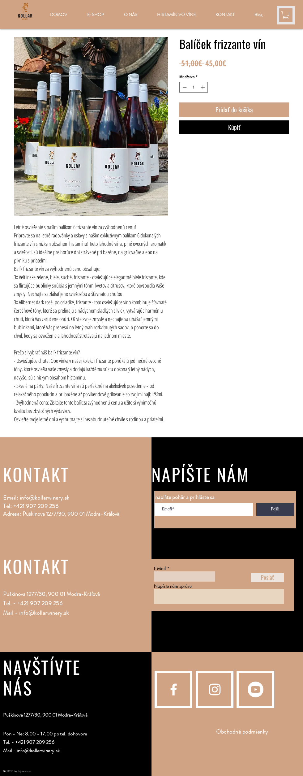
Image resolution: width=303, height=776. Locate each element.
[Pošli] (275, 509)
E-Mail (160, 568)
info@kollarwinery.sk (45, 498)
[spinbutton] (194, 87)
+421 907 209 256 (40, 603)
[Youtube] (255, 689)
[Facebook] (173, 689)
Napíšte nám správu (173, 586)
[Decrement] (184, 87)
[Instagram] (215, 689)
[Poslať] (267, 577)
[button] (286, 15)
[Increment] (203, 87)
